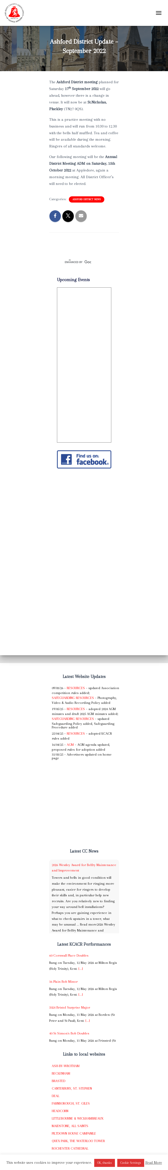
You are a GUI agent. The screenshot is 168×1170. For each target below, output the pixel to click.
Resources (76, 688)
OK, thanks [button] (104, 1163)
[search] (78, 262)
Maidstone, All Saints (70, 1126)
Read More (153, 1162)
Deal (55, 1096)
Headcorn (60, 1111)
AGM (70, 745)
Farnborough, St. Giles (71, 1103)
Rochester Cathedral (70, 1148)
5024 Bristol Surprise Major (69, 1007)
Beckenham (61, 1073)
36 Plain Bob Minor (63, 981)
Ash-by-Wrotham (65, 1066)
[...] (80, 969)
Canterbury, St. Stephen (72, 1088)
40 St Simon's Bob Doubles (69, 1033)
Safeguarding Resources (73, 698)
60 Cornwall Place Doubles (69, 955)
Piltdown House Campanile (74, 1133)
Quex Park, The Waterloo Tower (78, 1141)
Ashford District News (86, 199)
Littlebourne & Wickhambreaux (77, 1118)
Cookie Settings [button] (130, 1163)
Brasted (58, 1081)
